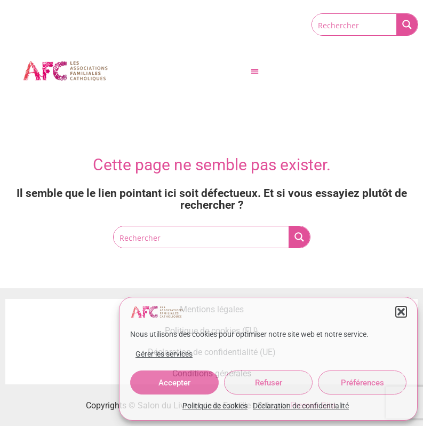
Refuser (268, 383)
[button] (401, 311)
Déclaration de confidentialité (301, 405)
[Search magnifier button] (407, 24)
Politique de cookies (215, 405)
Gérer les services (164, 354)
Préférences (362, 383)
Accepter (174, 383)
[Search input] (355, 24)
